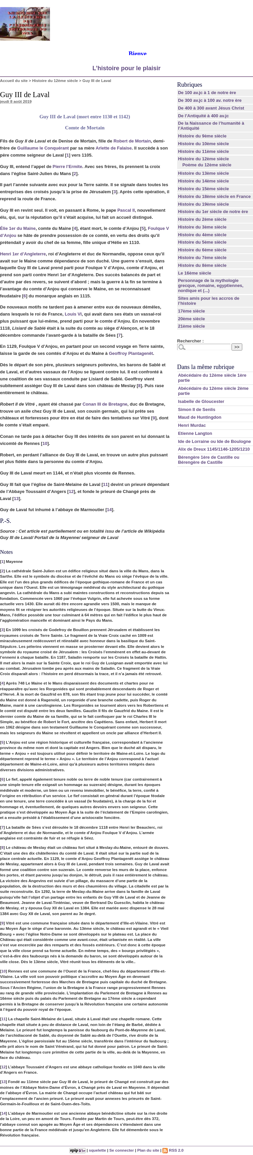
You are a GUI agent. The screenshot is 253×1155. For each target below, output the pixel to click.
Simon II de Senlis (196, 409)
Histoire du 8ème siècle (202, 265)
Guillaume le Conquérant (43, 148)
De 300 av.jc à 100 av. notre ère (210, 100)
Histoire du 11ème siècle (203, 151)
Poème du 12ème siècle (206, 164)
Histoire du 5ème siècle (202, 242)
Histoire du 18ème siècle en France (214, 196)
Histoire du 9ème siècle (202, 135)
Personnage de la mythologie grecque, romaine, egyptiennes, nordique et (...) (210, 285)
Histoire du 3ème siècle (202, 227)
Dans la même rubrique (205, 367)
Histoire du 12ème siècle (55, 80)
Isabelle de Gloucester (201, 401)
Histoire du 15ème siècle (203, 188)
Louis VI (73, 314)
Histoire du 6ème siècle (202, 249)
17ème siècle (191, 311)
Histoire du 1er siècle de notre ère (213, 211)
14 (109, 509)
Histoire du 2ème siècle (202, 219)
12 (71, 491)
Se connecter (121, 1150)
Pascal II (126, 210)
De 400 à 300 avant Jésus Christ (211, 108)
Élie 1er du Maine (18, 228)
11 (105, 484)
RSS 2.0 (173, 1150)
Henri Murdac (192, 425)
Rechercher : (190, 340)
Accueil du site (14, 80)
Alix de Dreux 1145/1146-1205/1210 (214, 449)
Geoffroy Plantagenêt (131, 353)
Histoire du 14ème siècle (203, 180)
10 (44, 443)
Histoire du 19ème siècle (203, 204)
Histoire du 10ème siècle (203, 143)
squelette (97, 1150)
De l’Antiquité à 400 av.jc (203, 115)
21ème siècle (191, 326)
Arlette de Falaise (114, 148)
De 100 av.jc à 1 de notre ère (207, 92)
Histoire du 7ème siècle (202, 257)
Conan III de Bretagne (105, 404)
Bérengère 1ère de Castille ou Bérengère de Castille (208, 460)
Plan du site (148, 1150)
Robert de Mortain (132, 140)
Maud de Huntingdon (199, 417)
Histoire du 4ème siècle (202, 234)
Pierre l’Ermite (67, 166)
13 (16, 498)
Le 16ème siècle (194, 273)
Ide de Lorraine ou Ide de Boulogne (214, 441)
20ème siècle (191, 318)
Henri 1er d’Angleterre (23, 253)
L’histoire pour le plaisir (126, 68)
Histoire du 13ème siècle (203, 173)
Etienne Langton (195, 433)
